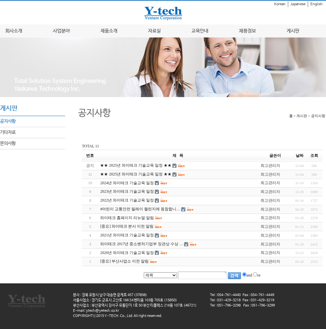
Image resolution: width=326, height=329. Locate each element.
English (316, 4)
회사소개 (13, 31)
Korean (280, 4)
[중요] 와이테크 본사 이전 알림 (127, 226)
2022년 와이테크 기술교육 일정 (127, 200)
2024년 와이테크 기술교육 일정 (127, 183)
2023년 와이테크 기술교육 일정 (127, 191)
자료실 (154, 31)
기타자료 (8, 132)
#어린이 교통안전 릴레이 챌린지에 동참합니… (140, 209)
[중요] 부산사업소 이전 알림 (124, 261)
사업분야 (61, 31)
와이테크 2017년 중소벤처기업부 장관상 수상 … (141, 244)
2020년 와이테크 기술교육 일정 (127, 252)
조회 (314, 155)
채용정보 (247, 31)
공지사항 (8, 121)
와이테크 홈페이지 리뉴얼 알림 (127, 218)
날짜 (300, 155)
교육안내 (199, 31)
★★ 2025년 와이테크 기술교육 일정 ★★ (135, 174)
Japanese (297, 4)
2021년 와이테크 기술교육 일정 (127, 235)
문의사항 (8, 143)
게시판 (293, 31)
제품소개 (108, 31)
